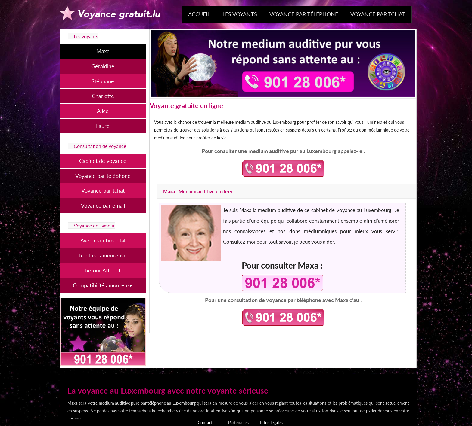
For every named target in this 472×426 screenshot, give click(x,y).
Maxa (103, 51)
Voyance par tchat (377, 14)
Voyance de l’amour (94, 225)
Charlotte (103, 96)
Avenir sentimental (102, 240)
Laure (103, 126)
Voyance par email (103, 205)
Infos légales (271, 422)
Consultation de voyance (100, 146)
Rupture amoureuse (103, 255)
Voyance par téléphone (303, 14)
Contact (205, 422)
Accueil (199, 14)
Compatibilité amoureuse (103, 285)
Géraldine (102, 66)
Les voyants (239, 14)
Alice (103, 111)
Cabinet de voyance (102, 160)
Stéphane (103, 81)
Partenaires (238, 422)
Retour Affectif (102, 270)
